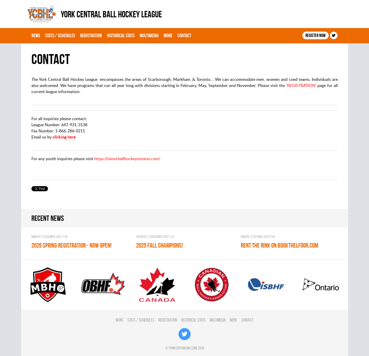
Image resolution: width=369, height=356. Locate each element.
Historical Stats (121, 35)
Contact (184, 35)
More (168, 35)
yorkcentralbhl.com (183, 348)
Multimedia (149, 35)
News (35, 35)
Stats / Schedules (60, 35)
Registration (91, 35)
